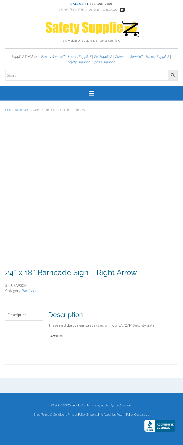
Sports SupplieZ (104, 62)
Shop (37, 414)
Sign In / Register (71, 9)
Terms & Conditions (54, 414)
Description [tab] (17, 315)
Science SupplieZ (157, 56)
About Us (110, 414)
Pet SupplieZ (103, 56)
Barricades (23, 109)
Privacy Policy (77, 414)
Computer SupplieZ (129, 56)
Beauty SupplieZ (53, 56)
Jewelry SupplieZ (79, 56)
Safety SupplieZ (79, 62)
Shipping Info (94, 414)
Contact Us (141, 414)
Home (9, 109)
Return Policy (125, 414)
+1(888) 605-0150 (98, 3)
